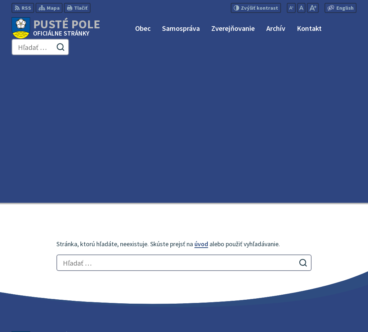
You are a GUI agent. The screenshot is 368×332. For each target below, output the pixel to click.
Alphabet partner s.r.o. (105, 312)
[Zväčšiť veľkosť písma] (313, 8)
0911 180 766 (309, 271)
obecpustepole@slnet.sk (325, 280)
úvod (201, 102)
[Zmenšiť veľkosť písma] (291, 8)
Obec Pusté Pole (200, 312)
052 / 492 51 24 (311, 262)
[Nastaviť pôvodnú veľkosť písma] (301, 8)
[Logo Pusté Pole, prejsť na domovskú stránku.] (56, 28)
